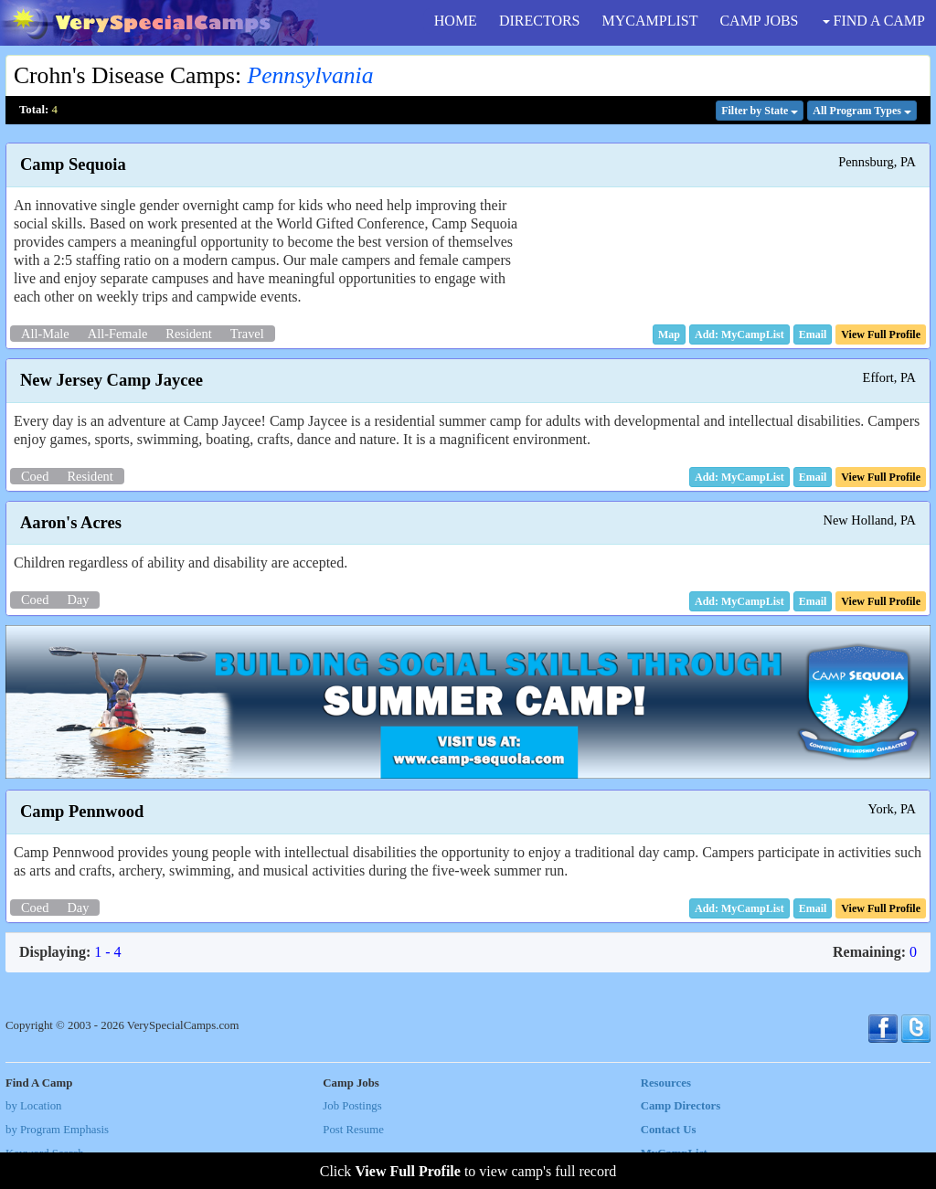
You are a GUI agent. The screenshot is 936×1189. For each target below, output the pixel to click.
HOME (455, 20)
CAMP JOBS (758, 20)
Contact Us (669, 1129)
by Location (33, 1105)
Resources (666, 1083)
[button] (669, 334)
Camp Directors (681, 1105)
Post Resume (353, 1129)
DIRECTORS (539, 20)
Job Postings (352, 1105)
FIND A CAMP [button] (874, 20)
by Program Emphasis (57, 1129)
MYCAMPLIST (650, 20)
